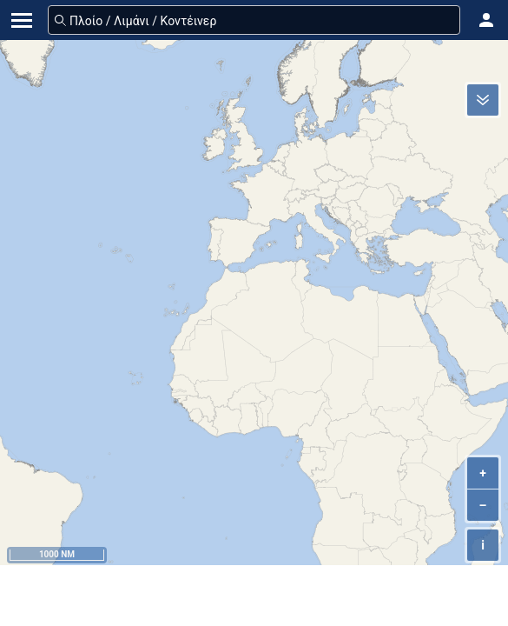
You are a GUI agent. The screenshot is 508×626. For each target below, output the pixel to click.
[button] (486, 20)
